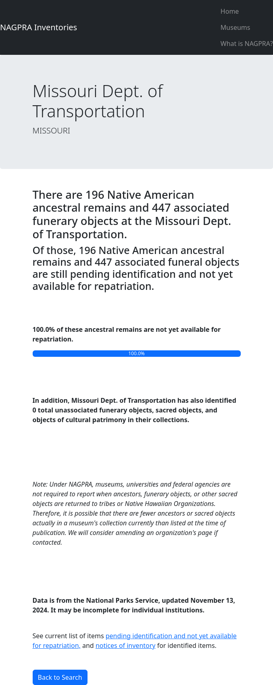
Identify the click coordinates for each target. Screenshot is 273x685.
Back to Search (60, 677)
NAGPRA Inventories (38, 27)
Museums (235, 27)
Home (230, 11)
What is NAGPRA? (247, 43)
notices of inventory (126, 645)
